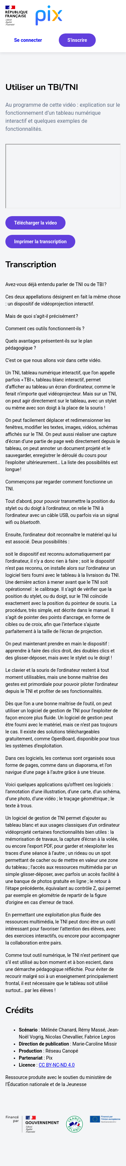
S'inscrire (77, 40)
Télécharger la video (35, 223)
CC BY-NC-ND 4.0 (57, 1065)
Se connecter (28, 40)
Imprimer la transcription (40, 241)
